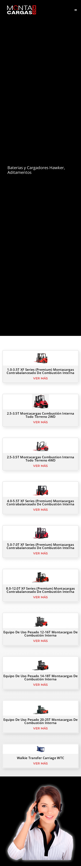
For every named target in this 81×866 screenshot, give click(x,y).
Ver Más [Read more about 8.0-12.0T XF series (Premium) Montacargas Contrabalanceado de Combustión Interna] (40, 604)
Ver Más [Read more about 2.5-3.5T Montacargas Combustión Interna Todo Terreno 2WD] (40, 429)
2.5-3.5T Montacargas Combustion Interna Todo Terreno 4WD (40, 466)
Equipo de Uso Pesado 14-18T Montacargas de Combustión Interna (40, 685)
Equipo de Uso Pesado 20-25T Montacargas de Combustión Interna (40, 728)
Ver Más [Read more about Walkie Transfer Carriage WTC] (40, 771)
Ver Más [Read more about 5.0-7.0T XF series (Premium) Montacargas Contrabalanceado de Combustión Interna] (40, 561)
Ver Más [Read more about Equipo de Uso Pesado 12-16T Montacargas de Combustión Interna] (40, 648)
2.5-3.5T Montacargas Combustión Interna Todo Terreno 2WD (40, 422)
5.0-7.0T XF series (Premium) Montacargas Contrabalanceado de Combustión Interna (40, 553)
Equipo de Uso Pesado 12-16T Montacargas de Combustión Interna (40, 641)
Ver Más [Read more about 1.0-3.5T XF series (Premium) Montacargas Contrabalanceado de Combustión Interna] (40, 386)
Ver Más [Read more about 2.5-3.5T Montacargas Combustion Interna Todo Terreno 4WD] (40, 473)
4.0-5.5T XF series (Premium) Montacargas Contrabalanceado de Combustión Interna (40, 510)
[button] (76, 10)
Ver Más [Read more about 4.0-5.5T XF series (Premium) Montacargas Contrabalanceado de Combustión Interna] (40, 517)
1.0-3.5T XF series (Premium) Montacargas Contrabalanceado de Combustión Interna (40, 378)
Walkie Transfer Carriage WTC (40, 765)
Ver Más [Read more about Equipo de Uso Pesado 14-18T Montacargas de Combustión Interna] (40, 692)
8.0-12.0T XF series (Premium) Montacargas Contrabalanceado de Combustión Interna (40, 597)
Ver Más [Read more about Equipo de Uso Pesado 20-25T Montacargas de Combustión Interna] (40, 736)
